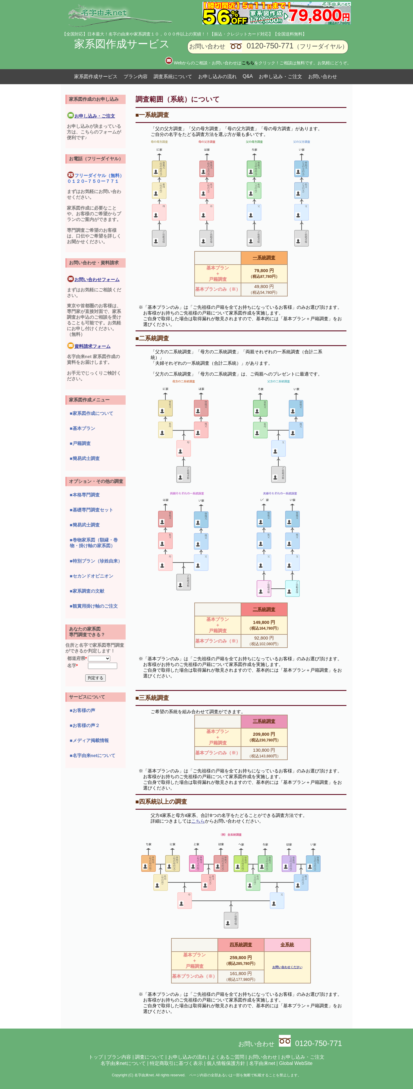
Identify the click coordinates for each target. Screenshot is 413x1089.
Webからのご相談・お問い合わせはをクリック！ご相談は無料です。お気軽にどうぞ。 (262, 62)
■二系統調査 (152, 338)
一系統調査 (264, 257)
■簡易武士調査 (85, 458)
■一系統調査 (152, 115)
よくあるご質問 (227, 1057)
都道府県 (76, 658)
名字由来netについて (123, 1063)
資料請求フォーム (89, 346)
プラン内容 (136, 76)
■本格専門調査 (85, 494)
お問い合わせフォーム (93, 279)
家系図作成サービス (122, 44)
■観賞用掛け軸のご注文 (94, 606)
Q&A (248, 76)
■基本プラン (82, 428)
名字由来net (262, 1063)
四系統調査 (241, 944)
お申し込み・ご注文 (280, 76)
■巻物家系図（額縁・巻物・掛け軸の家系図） (94, 542)
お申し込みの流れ (217, 76)
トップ (96, 1057)
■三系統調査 (152, 698)
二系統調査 (264, 609)
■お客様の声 (82, 710)
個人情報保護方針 (226, 1063)
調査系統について (173, 76)
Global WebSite (295, 1063)
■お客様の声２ (85, 725)
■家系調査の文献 (87, 591)
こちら (198, 821)
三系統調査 (264, 721)
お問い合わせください (287, 967)
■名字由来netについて (93, 755)
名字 (71, 665)
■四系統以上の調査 (161, 801)
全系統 (287, 944)
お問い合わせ (322, 76)
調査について (149, 1057)
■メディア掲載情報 (89, 740)
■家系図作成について (91, 413)
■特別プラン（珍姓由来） (96, 560)
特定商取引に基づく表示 (176, 1063)
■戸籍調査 (80, 443)
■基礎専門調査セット (91, 509)
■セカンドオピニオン (91, 575)
